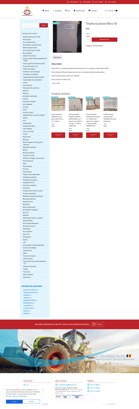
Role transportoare (29, 206)
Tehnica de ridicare (29, 255)
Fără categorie (27, 103)
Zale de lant (26, 276)
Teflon (25, 252)
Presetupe (26, 187)
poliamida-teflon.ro (30, 299)
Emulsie (25, 98)
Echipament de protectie (31, 87)
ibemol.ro (26, 310)
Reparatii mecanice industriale (33, 195)
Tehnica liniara (28, 257)
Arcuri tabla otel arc (29, 41)
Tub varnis (26, 271)
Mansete (26, 138)
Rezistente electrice (29, 198)
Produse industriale (29, 192)
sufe (24, 241)
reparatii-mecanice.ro (30, 291)
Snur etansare (27, 230)
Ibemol (25, 117)
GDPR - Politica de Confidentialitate (19, 397)
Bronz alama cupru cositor (31, 49)
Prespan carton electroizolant (33, 189)
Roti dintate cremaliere (30, 208)
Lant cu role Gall (28, 130)
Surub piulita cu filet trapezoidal (33, 244)
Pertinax (25, 168)
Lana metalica (27, 127)
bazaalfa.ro (27, 294)
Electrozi (25, 92)
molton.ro (26, 312)
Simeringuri (27, 227)
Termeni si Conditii (28, 386)
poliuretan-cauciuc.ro (30, 288)
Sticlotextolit (27, 236)
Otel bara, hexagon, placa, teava (33, 157)
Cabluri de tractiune (29, 54)
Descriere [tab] (57, 56)
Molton (25, 149)
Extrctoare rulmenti (29, 100)
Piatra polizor (27, 170)
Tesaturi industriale (29, 265)
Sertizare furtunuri (29, 225)
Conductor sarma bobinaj (31, 70)
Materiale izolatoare (29, 146)
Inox (24, 119)
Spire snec (26, 233)
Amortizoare (27, 38)
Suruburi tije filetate (29, 246)
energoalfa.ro (28, 304)
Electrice (25, 89)
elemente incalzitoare (30, 95)
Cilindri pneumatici (29, 68)
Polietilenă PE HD (28, 181)
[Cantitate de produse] (88, 38)
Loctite (25, 133)
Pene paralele (27, 165)
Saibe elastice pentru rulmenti (33, 217)
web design (105, 403)
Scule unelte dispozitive (30, 222)
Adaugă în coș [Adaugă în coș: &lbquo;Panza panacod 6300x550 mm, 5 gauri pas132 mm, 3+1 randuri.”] (58, 133)
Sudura (25, 238)
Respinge (14, 401)
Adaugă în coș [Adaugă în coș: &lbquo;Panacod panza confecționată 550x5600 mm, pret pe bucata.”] (110, 133)
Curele (25, 81)
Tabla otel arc (27, 249)
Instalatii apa (27, 122)
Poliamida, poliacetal (29, 176)
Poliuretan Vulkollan (29, 184)
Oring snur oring (28, 154)
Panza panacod (28, 160)
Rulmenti (26, 214)
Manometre (27, 136)
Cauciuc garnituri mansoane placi (34, 62)
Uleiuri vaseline (28, 273)
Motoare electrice (28, 151)
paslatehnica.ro (28, 302)
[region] (23, 396)
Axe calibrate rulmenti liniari (32, 44)
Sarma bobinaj (27, 219)
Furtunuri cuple (28, 111)
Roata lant (26, 203)
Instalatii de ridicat (29, 125)
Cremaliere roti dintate (30, 73)
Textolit (25, 268)
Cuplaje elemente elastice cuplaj (33, 76)
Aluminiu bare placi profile (31, 35)
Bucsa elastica (27, 52)
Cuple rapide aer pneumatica (32, 78)
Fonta (25, 108)
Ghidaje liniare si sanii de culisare (34, 114)
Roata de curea (28, 200)
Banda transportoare (30, 46)
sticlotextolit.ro (28, 307)
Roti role (25, 211)
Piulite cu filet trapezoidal (31, 173)
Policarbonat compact (30, 179)
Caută (44, 24)
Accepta (32, 401)
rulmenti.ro (27, 296)
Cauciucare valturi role (30, 65)
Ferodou (25, 106)
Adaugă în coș (104, 38)
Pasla (24, 162)
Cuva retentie (27, 84)
